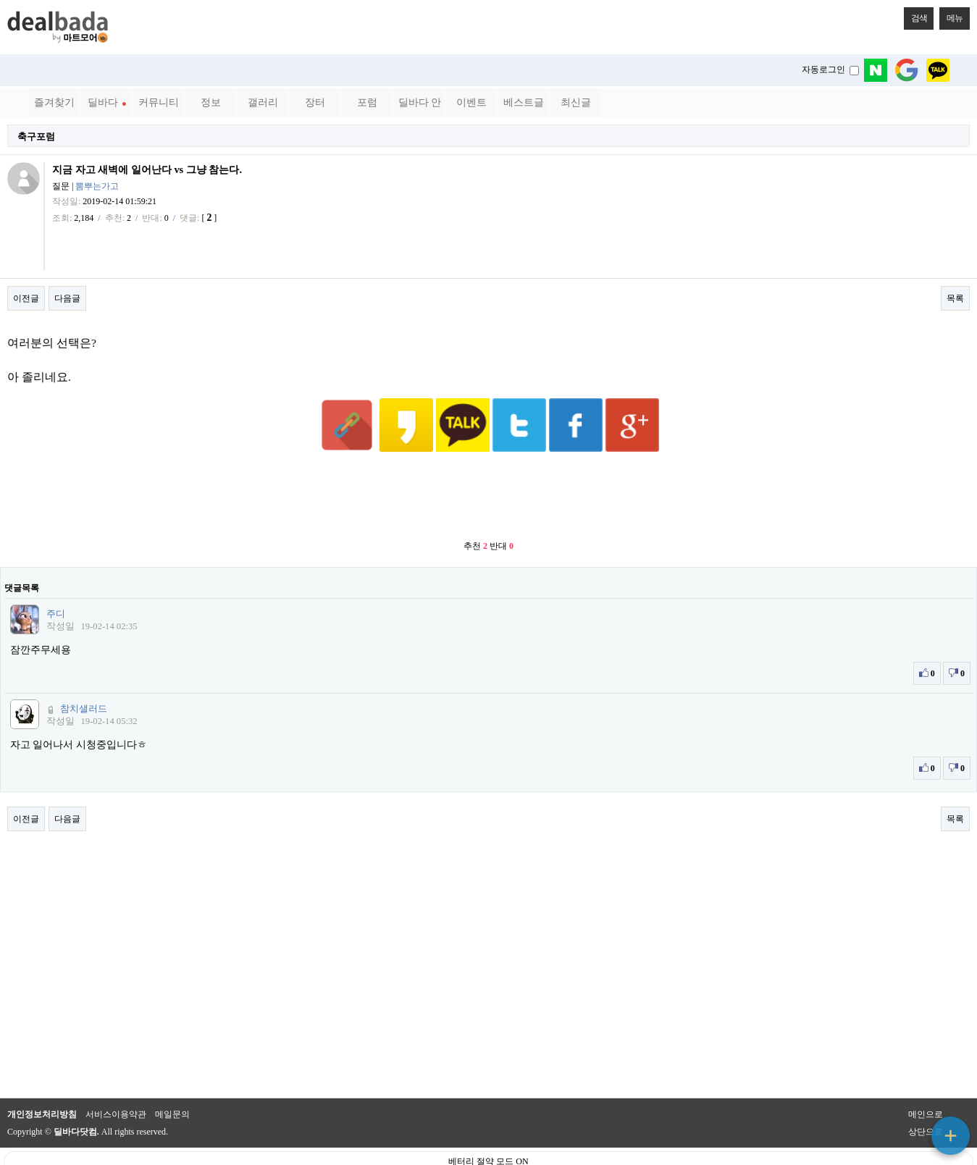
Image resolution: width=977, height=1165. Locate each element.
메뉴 (951, 15)
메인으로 (925, 1079)
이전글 (26, 298)
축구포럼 (36, 136)
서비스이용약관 (115, 1079)
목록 (955, 298)
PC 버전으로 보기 (488, 1150)
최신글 (576, 102)
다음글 (67, 298)
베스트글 (523, 102)
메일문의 (172, 1079)
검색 (915, 15)
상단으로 (925, 1096)
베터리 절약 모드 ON (488, 1126)
